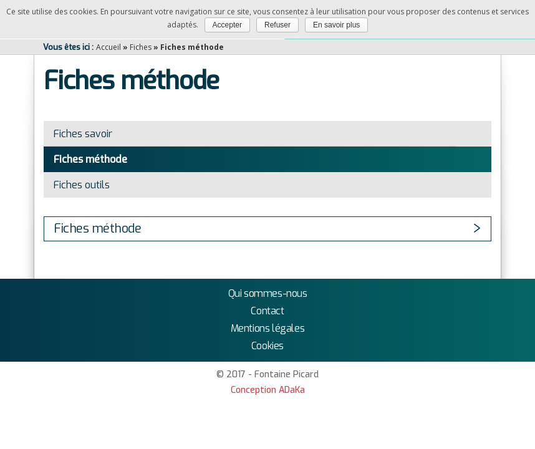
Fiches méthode (90, 159)
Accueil (108, 47)
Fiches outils (82, 184)
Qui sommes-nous (267, 293)
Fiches (141, 47)
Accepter (227, 25)
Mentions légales (268, 328)
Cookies (267, 345)
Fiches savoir (83, 133)
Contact (267, 310)
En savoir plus (336, 25)
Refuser (277, 25)
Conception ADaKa (268, 390)
